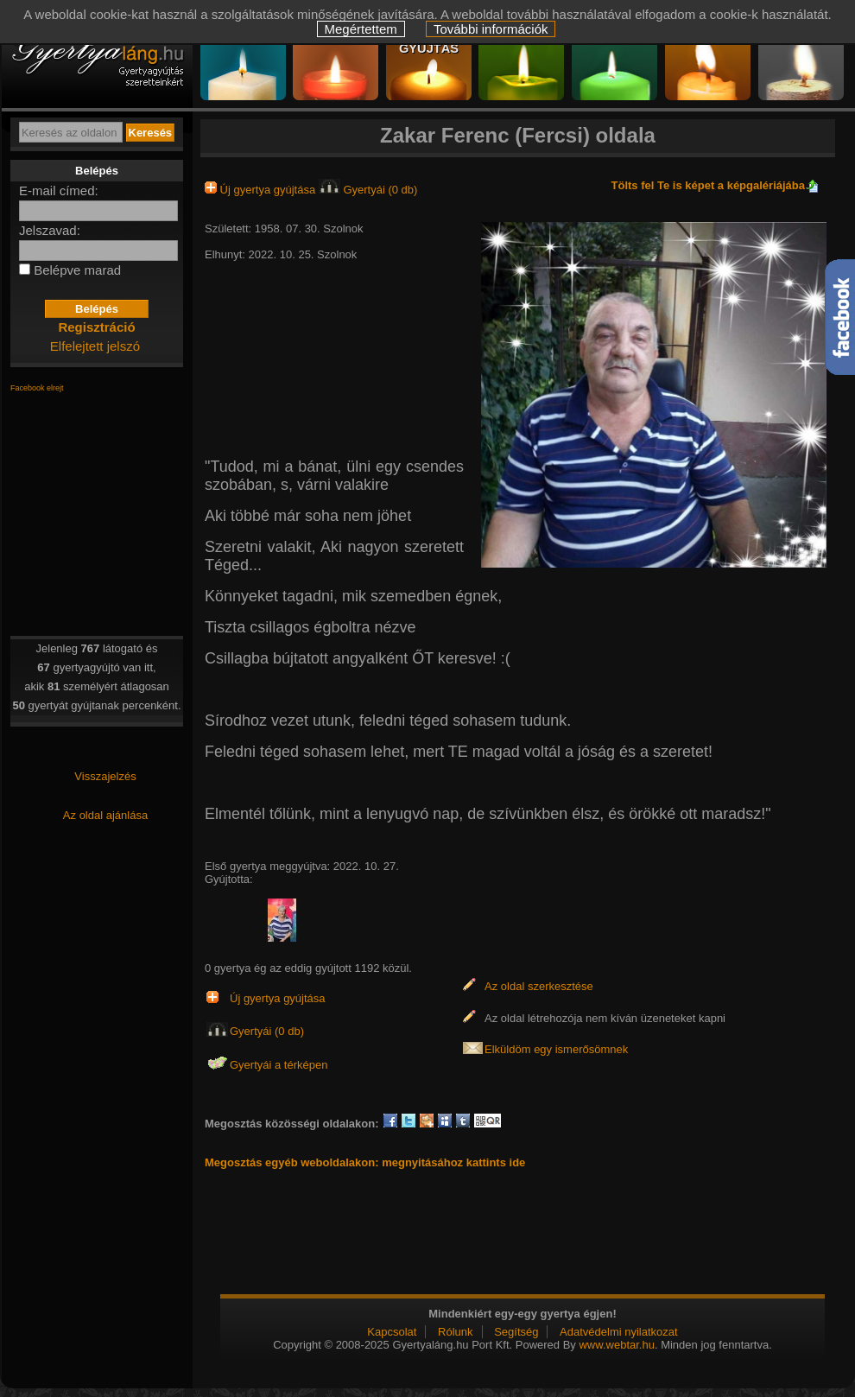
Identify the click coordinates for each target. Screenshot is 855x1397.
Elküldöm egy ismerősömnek (556, 1049)
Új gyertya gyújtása (262, 189)
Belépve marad (77, 270)
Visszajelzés (105, 776)
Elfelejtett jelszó (95, 346)
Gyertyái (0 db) (368, 189)
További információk (491, 29)
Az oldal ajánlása (105, 815)
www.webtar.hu (616, 1344)
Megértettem (361, 29)
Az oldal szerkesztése (538, 986)
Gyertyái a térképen (278, 1064)
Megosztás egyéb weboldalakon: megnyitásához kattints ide (365, 1162)
